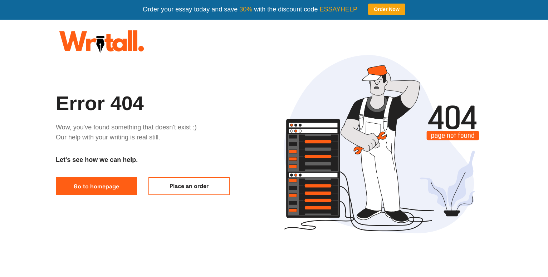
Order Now (387, 9)
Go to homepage (96, 186)
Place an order (189, 186)
